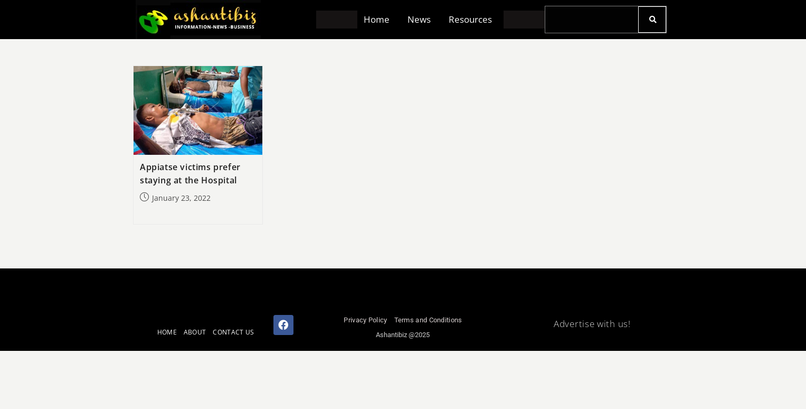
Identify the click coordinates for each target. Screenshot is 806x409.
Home (377, 20)
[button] (379, 20)
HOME (167, 332)
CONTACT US (233, 332)
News (419, 20)
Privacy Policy (365, 320)
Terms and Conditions (428, 320)
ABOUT (195, 332)
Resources (470, 20)
